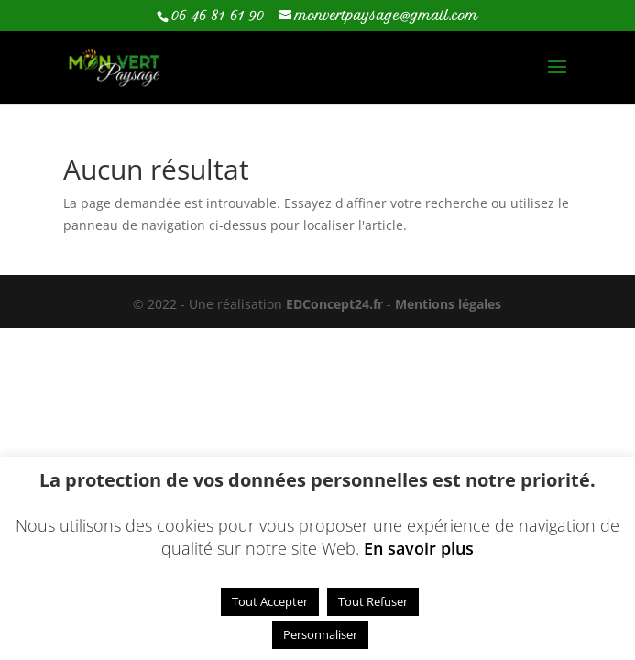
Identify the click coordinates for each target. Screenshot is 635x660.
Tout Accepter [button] (270, 601)
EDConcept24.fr (336, 304)
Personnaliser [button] (320, 634)
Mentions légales (448, 304)
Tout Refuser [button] (373, 601)
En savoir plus (419, 548)
